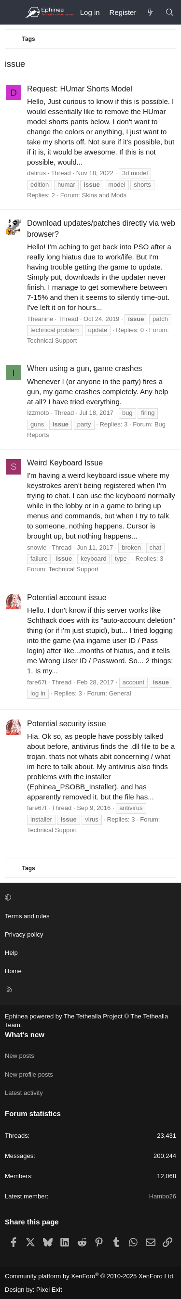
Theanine (40, 318)
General (120, 693)
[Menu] (12, 12)
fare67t (36, 682)
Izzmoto (38, 412)
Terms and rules (27, 916)
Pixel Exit (49, 1289)
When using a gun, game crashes (84, 368)
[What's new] (150, 12)
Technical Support (52, 340)
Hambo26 (162, 1196)
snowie (36, 547)
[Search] (169, 12)
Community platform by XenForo (90, 1276)
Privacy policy (24, 934)
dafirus (36, 173)
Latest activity (24, 1092)
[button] (89, 897)
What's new (24, 1034)
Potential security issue (66, 724)
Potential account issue (67, 597)
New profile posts (29, 1074)
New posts (19, 1055)
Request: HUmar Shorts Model (79, 89)
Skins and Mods (104, 195)
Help (11, 952)
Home (13, 971)
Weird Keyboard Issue (65, 463)
